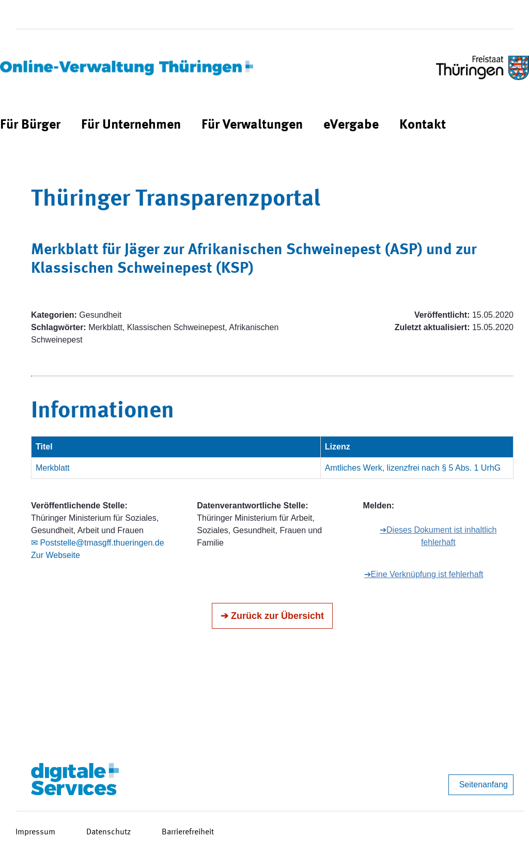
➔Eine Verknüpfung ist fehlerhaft (424, 574)
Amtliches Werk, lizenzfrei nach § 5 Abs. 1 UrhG (413, 467)
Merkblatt (53, 467)
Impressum (35, 832)
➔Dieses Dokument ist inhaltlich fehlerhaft (438, 536)
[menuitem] (30, 125)
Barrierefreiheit (188, 832)
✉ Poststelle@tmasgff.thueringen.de (97, 542)
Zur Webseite (55, 555)
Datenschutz (108, 832)
